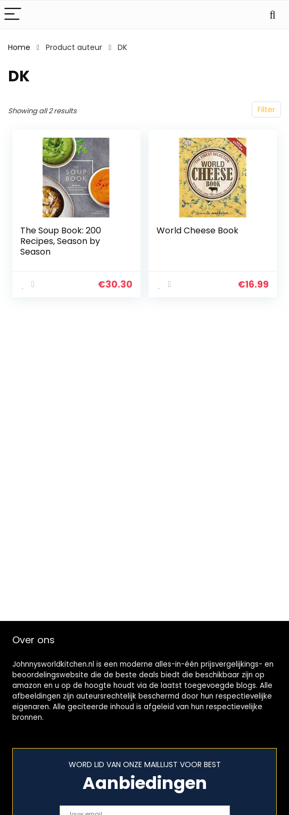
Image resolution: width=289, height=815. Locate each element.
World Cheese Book (197, 230)
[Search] (272, 15)
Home (19, 47)
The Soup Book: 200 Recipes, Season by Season (60, 241)
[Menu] (13, 15)
